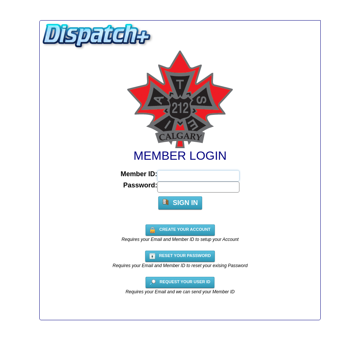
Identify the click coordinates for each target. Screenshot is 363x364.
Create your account (180, 230)
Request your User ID (180, 282)
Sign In (180, 203)
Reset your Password (180, 256)
